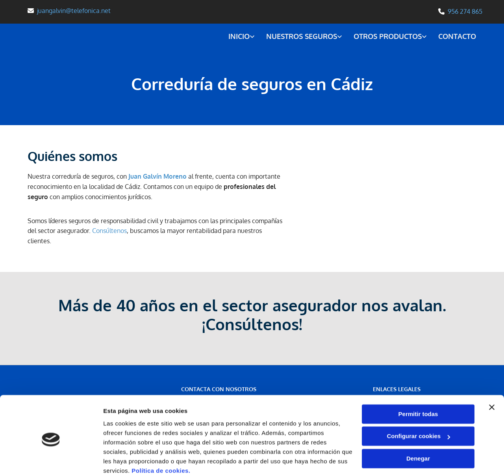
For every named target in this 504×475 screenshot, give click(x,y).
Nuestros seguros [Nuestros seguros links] (301, 35)
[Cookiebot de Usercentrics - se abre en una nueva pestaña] (51, 460)
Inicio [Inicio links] (238, 35)
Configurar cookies (418, 403)
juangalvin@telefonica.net (74, 11)
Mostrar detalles (126, 459)
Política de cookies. (161, 437)
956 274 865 (465, 11)
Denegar (418, 425)
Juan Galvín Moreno (157, 176)
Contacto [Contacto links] (457, 35)
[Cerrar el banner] (492, 374)
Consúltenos (109, 230)
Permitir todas (418, 381)
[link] (235, 37)
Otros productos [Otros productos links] (388, 35)
